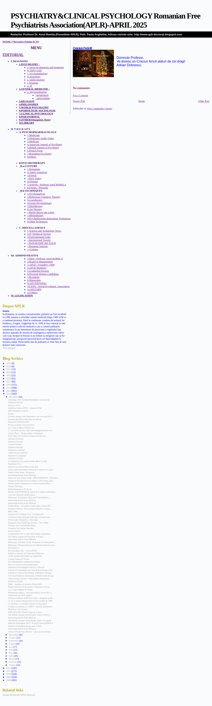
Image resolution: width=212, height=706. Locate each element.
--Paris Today (34, 178)
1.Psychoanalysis (36, 193)
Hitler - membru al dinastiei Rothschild (24, 584)
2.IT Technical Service (39, 234)
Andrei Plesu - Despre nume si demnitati (25, 433)
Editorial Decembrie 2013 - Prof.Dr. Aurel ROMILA (30, 623)
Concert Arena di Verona (18, 559)
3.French (32, 175)
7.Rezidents (33, 277)
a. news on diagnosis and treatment (45, 67)
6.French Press (35, 150)
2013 (8, 393)
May (11, 653)
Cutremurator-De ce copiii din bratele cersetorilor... (30, 534)
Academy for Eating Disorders (21, 528)
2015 (8, 388)
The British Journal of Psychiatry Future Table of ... (30, 615)
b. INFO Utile (34, 70)
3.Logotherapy (35, 200)
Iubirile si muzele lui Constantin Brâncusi (26, 553)
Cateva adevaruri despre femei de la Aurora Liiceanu (30, 470)
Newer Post (79, 101)
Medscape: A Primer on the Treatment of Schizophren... (31, 542)
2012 (8, 668)
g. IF (29, 85)
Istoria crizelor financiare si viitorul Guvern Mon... (29, 483)
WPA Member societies (18, 411)
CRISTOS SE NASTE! (18, 453)
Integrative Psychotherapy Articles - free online (28, 523)
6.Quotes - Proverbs (37, 187)
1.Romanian (33, 169)
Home (142, 101)
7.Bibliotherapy (35, 215)
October (13, 637)
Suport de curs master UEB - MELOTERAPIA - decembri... (33, 478)
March (12, 658)
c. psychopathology (37, 73)
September (14, 640)
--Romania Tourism (37, 246)
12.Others (32, 292)
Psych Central (14, 531)
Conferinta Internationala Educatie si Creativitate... (29, 517)
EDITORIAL (13, 55)
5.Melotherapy (35, 206)
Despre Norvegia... (16, 486)
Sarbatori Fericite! (16, 439)
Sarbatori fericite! (15, 402)
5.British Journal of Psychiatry (43, 147)
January (12, 665)
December (14, 397)
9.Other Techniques (37, 221)
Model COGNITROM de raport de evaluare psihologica (32, 492)
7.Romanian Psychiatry (39, 153)
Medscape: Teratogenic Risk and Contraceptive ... (29, 497)
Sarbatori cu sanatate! (17, 456)
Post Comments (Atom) (99, 108)
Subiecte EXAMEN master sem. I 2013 (25, 626)
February (13, 662)
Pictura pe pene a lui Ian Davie (21, 425)
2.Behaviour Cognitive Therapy (43, 197)
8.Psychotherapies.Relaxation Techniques (49, 218)
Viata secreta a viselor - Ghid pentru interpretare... (29, 579)
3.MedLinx (33, 141)
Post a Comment (80, 95)
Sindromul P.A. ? (15, 464)
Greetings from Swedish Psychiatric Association (28, 400)
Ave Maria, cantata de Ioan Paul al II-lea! (25, 537)
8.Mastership (34, 280)
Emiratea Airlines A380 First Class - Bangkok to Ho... (31, 598)
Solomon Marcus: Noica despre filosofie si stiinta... (30, 509)
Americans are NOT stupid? (20, 595)
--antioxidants (43, 98)
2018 (8, 378)
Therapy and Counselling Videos (22, 525)
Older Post (203, 101)
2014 (8, 391)
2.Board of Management (40, 261)
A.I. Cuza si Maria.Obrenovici (21, 428)
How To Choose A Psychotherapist (23, 565)
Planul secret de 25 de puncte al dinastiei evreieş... (29, 587)
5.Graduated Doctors (38, 271)
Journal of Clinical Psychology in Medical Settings (29, 573)
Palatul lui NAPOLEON (18, 422)
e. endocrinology (36, 79)
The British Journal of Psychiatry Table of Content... (30, 620)
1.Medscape (33, 135)
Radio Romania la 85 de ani (20, 489)
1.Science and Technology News (44, 230)
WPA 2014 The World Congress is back (25, 612)
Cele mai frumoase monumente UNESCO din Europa (31, 576)
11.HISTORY (34, 289)
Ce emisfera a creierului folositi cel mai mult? (27, 604)
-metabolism (42, 95)
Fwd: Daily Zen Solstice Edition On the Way (27, 436)
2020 (8, 372)
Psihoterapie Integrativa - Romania (23, 520)
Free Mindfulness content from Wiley (24, 562)
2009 (8, 677)
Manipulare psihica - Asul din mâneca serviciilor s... (30, 592)
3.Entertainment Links (39, 237)
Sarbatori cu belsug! (16, 450)
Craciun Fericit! (82, 48)
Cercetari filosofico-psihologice (21, 495)
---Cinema (32, 249)
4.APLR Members (36, 267)
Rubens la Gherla (15, 581)
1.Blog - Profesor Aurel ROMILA (45, 258)
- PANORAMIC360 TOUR (41, 243)
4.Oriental (32, 181)
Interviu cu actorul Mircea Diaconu (23, 467)
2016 (8, 384)
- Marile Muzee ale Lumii (40, 212)
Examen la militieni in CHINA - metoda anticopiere (30, 606)
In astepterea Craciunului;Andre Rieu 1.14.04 (27, 461)
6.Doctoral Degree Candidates (43, 274)
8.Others (31, 156)
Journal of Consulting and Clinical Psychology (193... (31, 570)
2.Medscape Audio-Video (40, 138)
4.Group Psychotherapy (39, 203)
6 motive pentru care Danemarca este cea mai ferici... (30, 416)
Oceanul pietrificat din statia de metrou (24, 419)
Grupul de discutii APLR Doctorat (19, 695)
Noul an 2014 (13, 405)
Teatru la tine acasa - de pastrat (21, 472)
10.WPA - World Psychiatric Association (48, 286)
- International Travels (38, 240)
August (12, 643)
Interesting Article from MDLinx (22, 475)
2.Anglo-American (37, 172)
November (14, 634)
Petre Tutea (13, 511)
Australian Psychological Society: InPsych (26, 567)
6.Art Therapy (34, 209)
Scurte (10, 414)
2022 (8, 366)
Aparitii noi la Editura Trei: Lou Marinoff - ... (27, 514)
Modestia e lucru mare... (18, 609)
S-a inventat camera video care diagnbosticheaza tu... (30, 430)
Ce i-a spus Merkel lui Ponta (20, 590)
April (11, 656)
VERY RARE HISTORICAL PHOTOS (25, 556)
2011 (8, 671)
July (11, 647)
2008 (8, 680)
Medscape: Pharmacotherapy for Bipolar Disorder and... (32, 545)
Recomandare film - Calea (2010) (22, 551)
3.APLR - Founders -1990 (41, 264)
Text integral (9, 348)
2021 (8, 369)
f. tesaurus (32, 82)
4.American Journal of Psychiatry (44, 144)
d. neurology (33, 76)
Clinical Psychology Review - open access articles (29, 632)
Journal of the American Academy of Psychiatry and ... (31, 481)
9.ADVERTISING (37, 283)
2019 (8, 375)
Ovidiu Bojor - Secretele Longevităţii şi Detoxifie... (30, 506)
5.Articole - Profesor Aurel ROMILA (46, 184)
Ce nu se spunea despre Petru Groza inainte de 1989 (30, 601)
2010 (8, 674)
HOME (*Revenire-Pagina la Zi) (21, 41)
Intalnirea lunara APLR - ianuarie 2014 (24, 408)
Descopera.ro (13, 548)
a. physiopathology (37, 92)
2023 (8, 363)
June (11, 649)
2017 (8, 381)
